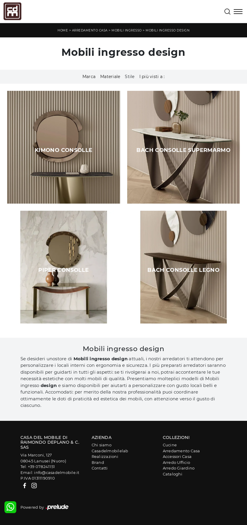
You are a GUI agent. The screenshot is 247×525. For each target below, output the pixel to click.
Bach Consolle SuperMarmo (183, 150)
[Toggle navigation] (238, 12)
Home (63, 30)
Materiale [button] (110, 76)
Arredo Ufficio (176, 462)
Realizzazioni (105, 456)
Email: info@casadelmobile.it (49, 472)
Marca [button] (88, 76)
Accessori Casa (177, 456)
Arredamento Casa (90, 30)
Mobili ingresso (126, 30)
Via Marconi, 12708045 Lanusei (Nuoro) (43, 458)
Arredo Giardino (179, 468)
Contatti (100, 468)
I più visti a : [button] (152, 76)
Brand (98, 462)
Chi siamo (101, 444)
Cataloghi (172, 474)
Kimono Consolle (63, 150)
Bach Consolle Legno (183, 270)
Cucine (170, 444)
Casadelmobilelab (110, 450)
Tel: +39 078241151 (37, 466)
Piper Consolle (63, 270)
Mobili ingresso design (167, 30)
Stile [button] (129, 76)
